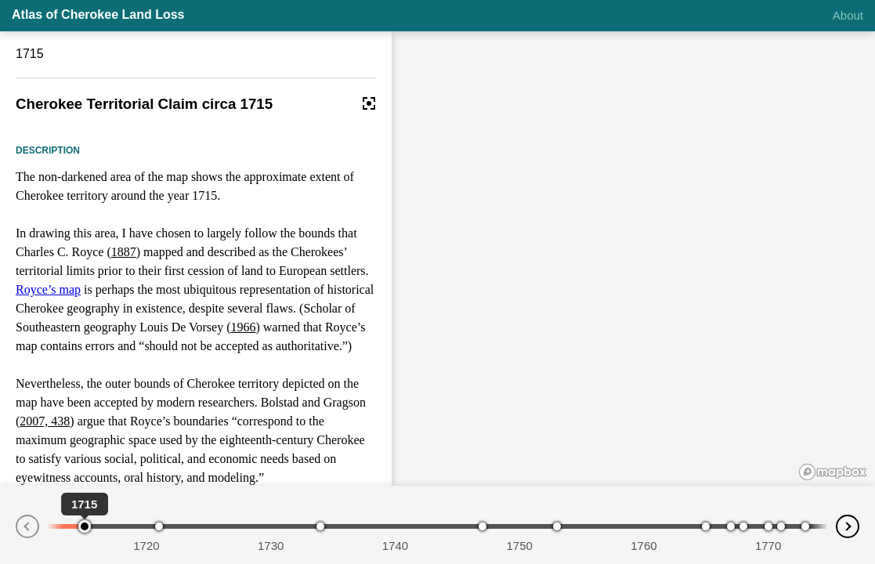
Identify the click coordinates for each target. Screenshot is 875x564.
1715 (30, 53)
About (848, 15)
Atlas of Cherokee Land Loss (98, 14)
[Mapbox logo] (832, 472)
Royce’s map (48, 289)
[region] (633, 258)
